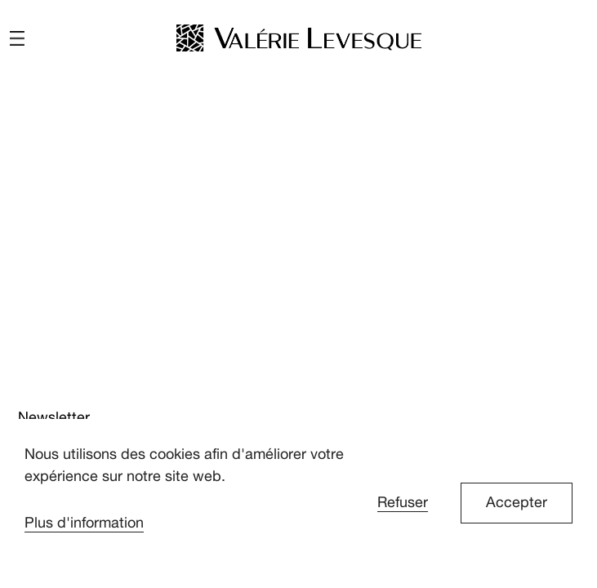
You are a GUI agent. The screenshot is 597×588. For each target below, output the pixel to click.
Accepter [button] (516, 503)
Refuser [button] (402, 503)
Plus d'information (84, 523)
